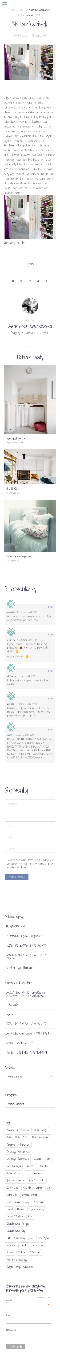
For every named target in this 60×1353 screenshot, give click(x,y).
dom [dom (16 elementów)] (47, 1159)
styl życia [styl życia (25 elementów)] (43, 1238)
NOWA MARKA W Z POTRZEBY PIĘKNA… (26, 956)
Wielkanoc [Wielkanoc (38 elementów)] (35, 1252)
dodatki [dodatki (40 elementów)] (37, 1159)
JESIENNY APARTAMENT (32, 1052)
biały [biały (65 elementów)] (9, 1137)
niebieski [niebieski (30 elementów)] (38, 1202)
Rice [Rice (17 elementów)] (30, 1216)
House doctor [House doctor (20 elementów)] (14, 1173)
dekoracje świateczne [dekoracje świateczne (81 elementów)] (18, 1159)
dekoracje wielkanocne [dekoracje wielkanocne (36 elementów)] (18, 1152)
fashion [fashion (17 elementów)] (29, 1166)
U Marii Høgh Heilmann (19, 967)
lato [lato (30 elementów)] (49, 1188)
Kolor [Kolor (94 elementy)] (42, 1180)
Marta (9, 1014)
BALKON (13, 1005)
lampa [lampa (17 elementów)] (39, 1188)
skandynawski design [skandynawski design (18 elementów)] (18, 1224)
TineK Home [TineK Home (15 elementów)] (38, 1245)
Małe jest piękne (16, 438)
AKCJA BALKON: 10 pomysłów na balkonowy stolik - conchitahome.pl (26, 994)
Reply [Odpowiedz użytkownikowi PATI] (50, 730)
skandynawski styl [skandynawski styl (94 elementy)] (16, 1231)
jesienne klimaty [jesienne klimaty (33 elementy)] (15, 1180)
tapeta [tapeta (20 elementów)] (23, 1245)
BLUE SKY (12, 489)
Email (27, 1300)
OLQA (9, 676)
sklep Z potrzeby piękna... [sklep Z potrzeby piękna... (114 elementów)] (20, 1238)
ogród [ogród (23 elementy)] (9, 1209)
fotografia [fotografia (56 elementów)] (43, 1166)
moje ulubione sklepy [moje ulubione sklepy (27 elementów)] (18, 1202)
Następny (39, 35)
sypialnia (30, 264)
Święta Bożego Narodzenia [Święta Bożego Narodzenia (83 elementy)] (20, 1267)
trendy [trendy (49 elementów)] (10, 1252)
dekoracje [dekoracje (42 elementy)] (25, 1144)
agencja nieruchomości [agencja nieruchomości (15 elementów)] (18, 1130)
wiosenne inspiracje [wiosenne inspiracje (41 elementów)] (17, 1260)
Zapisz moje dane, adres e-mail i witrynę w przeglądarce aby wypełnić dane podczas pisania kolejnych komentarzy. (30, 863)
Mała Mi (11, 640)
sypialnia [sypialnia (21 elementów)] (11, 1245)
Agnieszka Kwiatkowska (39, 10)
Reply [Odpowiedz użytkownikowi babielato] (50, 607)
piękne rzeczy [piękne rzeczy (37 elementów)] (36, 1209)
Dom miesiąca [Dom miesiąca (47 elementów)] (14, 1166)
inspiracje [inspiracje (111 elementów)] (38, 1173)
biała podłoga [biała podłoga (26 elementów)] (41, 1130)
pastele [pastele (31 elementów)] (20, 1209)
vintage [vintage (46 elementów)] (22, 1252)
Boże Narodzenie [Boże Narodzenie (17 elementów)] (40, 1137)
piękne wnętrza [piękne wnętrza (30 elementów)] (15, 1216)
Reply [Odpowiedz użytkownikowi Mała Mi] (50, 634)
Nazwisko (11, 1330)
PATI (9, 735)
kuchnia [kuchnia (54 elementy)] (27, 1188)
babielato (11, 612)
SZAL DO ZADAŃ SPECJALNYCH (26, 945)
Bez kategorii (27, 15)
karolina (10, 704)
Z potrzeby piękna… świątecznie (24, 936)
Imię (8, 1315)
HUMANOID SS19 (16, 926)
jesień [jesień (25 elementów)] (31, 1180)
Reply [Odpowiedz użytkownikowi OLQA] (50, 671)
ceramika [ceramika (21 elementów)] (11, 1144)
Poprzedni (21, 35)
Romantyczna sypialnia (18, 556)
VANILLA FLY (44, 1033)
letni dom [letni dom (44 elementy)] (12, 1195)
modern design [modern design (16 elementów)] (30, 1195)
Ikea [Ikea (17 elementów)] (27, 1173)
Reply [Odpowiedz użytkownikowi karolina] (50, 699)
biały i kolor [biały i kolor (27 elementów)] (22, 1137)
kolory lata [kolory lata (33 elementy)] (12, 1188)
